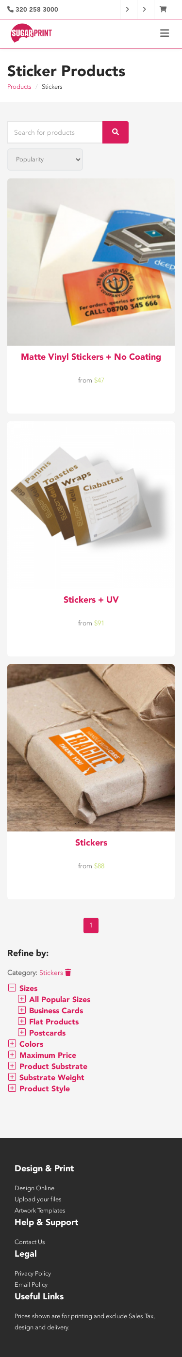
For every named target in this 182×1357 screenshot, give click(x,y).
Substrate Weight (45, 1077)
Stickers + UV (91, 599)
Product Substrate (47, 1066)
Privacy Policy (33, 1273)
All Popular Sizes (53, 999)
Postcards (41, 1033)
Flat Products (48, 1021)
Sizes (22, 988)
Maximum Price (41, 1055)
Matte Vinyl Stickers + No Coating (91, 356)
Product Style (38, 1088)
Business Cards (50, 1010)
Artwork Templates (40, 1210)
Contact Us (30, 1241)
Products (19, 86)
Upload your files (38, 1199)
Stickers (91, 842)
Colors (25, 1044)
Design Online (34, 1188)
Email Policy (31, 1284)
